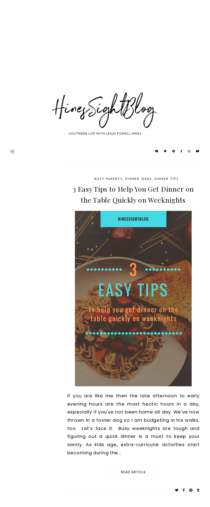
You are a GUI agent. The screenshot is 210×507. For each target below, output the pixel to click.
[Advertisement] (105, 52)
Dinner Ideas (138, 179)
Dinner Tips (166, 179)
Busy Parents (108, 179)
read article (133, 472)
